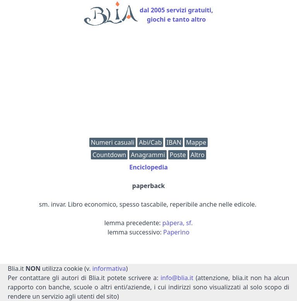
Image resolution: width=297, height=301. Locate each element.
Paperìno (176, 232)
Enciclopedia (148, 167)
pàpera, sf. (177, 223)
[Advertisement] (148, 83)
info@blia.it (176, 278)
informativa (109, 268)
